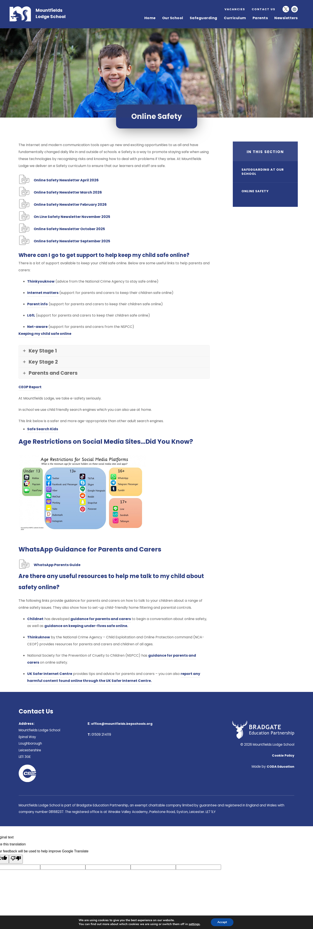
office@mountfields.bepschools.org (121, 724)
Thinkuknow (38, 637)
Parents (260, 17)
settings (194, 924)
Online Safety (255, 191)
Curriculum (235, 17)
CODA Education (280, 766)
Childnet (35, 618)
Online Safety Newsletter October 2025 (69, 229)
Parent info (37, 304)
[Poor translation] (16, 859)
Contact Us (263, 9)
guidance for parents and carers (100, 618)
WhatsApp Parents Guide (57, 565)
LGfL (31, 315)
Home (150, 17)
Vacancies (235, 9)
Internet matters (42, 292)
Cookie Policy (283, 755)
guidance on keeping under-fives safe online (85, 625)
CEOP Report (30, 387)
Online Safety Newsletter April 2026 (66, 181)
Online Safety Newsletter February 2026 (70, 205)
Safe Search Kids (42, 430)
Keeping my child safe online (44, 333)
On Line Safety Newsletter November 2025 (72, 217)
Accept (222, 922)
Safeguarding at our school (262, 171)
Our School (172, 17)
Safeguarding (203, 17)
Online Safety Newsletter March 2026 (68, 193)
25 (72, 242)
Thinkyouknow (41, 281)
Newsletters (286, 17)
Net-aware (37, 326)
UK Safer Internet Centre (49, 673)
